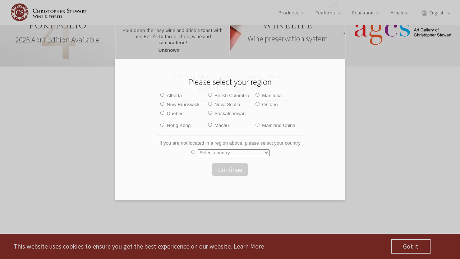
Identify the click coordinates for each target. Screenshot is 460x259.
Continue (230, 169)
